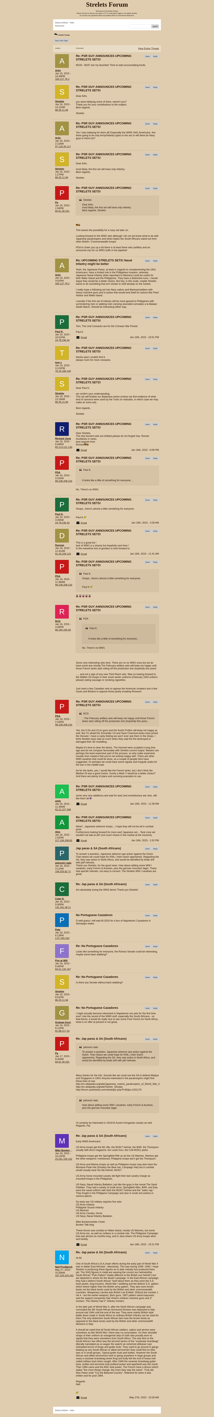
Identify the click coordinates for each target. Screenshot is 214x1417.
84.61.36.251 (62, 211)
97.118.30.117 (63, 146)
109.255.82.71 (63, 871)
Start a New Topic (61, 41)
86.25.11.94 (61, 110)
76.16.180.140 (63, 371)
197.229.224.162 (64, 1275)
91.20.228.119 (63, 554)
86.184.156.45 (63, 630)
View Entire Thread (148, 48)
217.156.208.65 (63, 840)
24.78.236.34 (62, 340)
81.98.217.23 (62, 1031)
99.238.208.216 (63, 481)
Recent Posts (59, 25)
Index (72, 22)
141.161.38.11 (63, 907)
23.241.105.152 (63, 1159)
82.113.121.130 (63, 447)
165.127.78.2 (62, 79)
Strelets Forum (62, 35)
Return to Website (61, 22)
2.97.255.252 (62, 938)
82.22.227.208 (63, 809)
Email (84, 337)
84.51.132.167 (63, 969)
